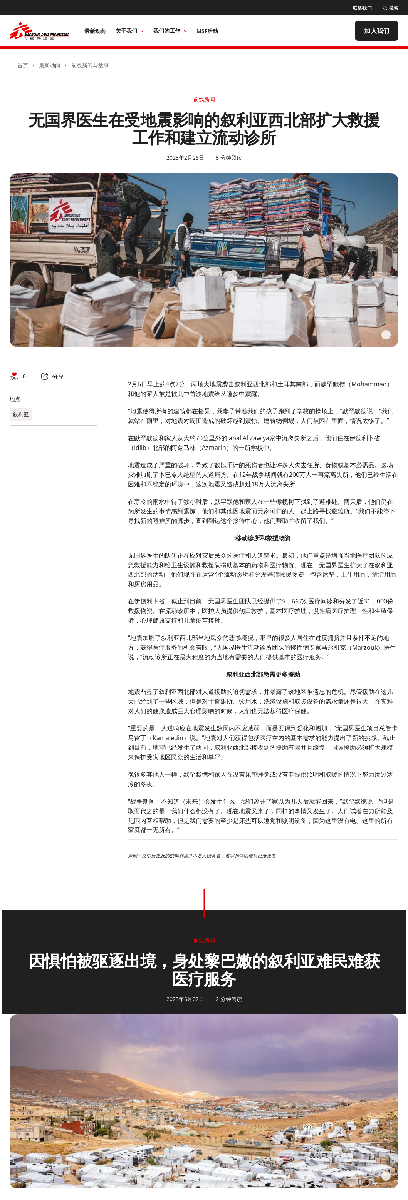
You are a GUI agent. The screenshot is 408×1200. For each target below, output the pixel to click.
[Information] (386, 334)
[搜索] (390, 7)
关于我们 (130, 30)
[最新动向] (95, 31)
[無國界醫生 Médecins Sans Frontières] (39, 31)
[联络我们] (362, 7)
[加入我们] (376, 31)
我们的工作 (170, 30)
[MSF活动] (207, 31)
